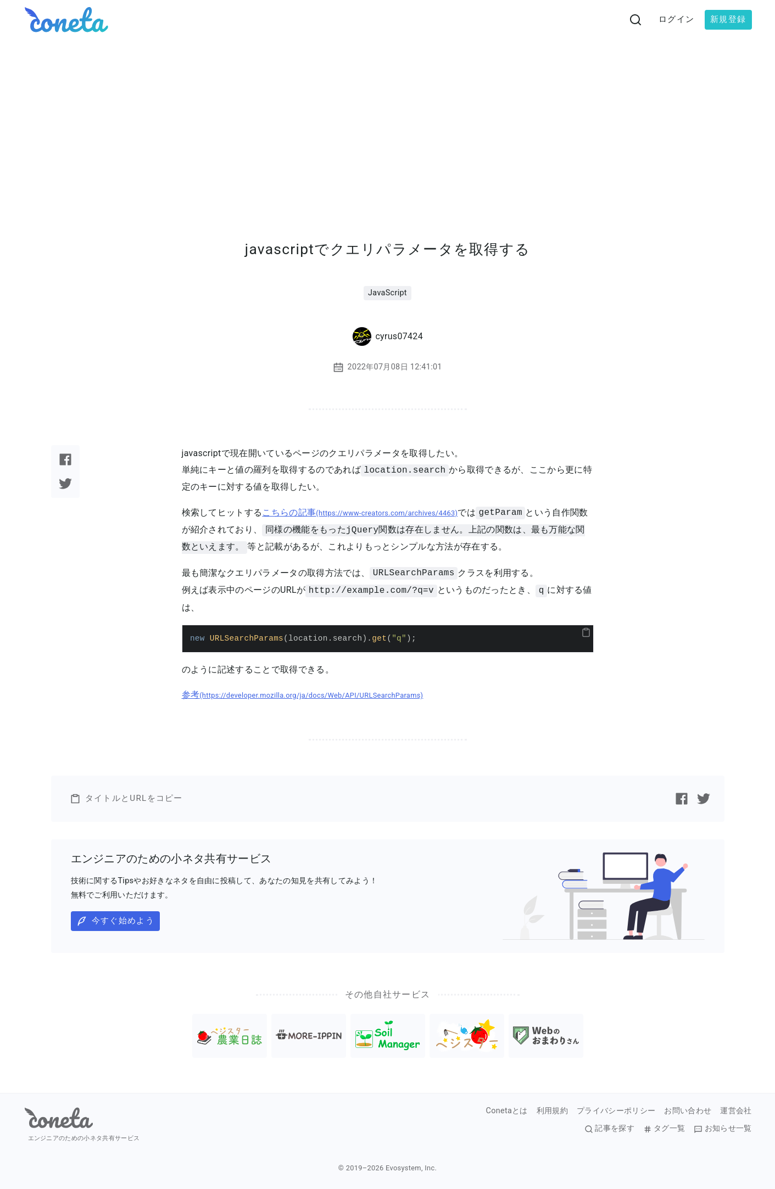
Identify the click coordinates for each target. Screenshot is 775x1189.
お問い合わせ (687, 1111)
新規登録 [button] (728, 19)
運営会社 (735, 1111)
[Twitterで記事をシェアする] (65, 483)
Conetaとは (507, 1111)
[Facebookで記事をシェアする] (65, 459)
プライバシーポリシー (616, 1111)
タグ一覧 (664, 1128)
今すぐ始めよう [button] (115, 921)
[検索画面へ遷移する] (635, 20)
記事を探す (609, 1128)
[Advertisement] (387, 122)
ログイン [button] (676, 19)
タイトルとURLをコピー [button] (126, 798)
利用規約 (552, 1111)
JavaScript (387, 293)
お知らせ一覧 (722, 1128)
